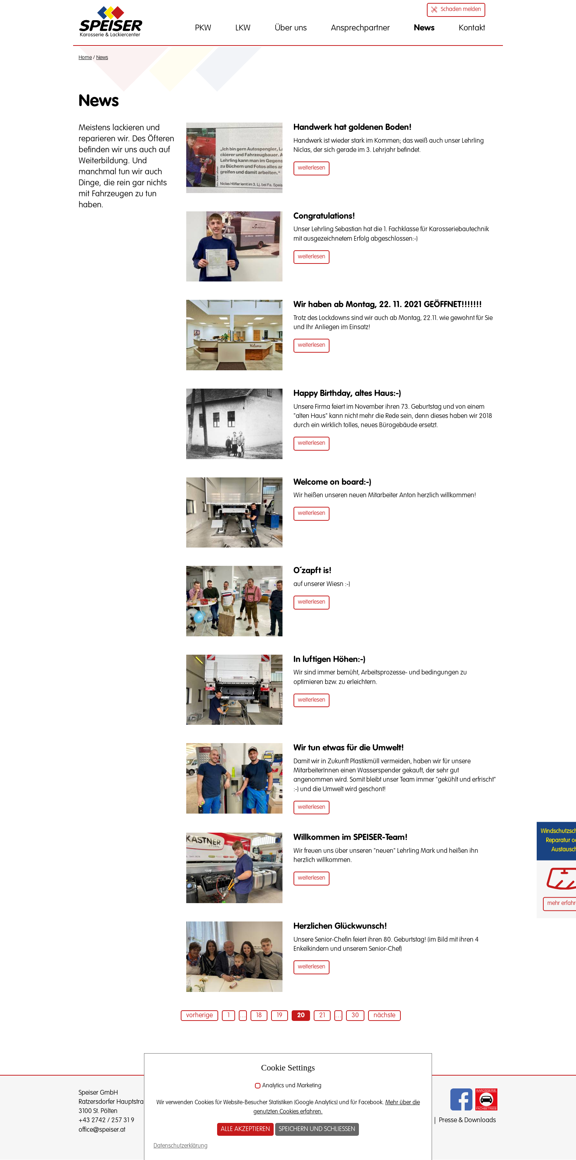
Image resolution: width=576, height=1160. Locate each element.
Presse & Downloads (467, 1120)
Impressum (373, 1120)
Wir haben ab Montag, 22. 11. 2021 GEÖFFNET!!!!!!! (388, 305)
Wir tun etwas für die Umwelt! (349, 748)
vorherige (199, 1015)
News (102, 57)
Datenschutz (414, 1120)
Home (85, 57)
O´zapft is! (313, 571)
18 (259, 1015)
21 (322, 1015)
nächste (384, 1015)
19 (279, 1015)
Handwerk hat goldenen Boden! (353, 127)
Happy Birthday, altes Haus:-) (347, 393)
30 (355, 1015)
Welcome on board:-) (332, 482)
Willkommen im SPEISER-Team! (351, 837)
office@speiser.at (102, 1130)
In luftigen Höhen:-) (330, 659)
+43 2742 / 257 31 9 (106, 1120)
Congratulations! (324, 216)
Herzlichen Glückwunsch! (340, 926)
